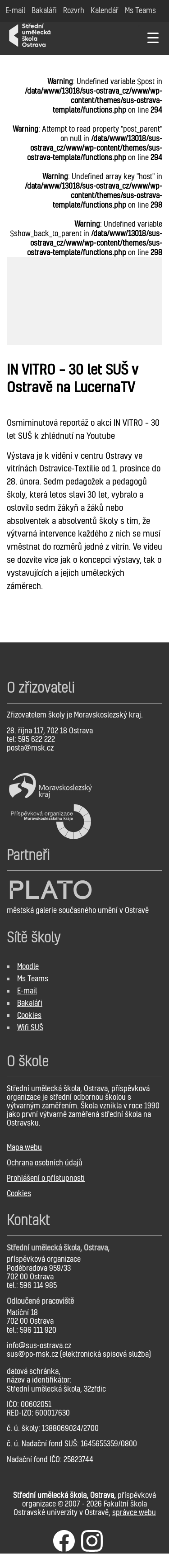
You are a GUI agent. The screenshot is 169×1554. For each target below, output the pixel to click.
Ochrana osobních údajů (44, 1162)
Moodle (28, 966)
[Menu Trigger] (152, 37)
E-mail (27, 990)
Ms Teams (32, 978)
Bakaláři (29, 1002)
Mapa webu (24, 1147)
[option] (84, 301)
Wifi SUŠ (30, 1027)
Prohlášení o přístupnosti (46, 1178)
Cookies (29, 1015)
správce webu (134, 1512)
